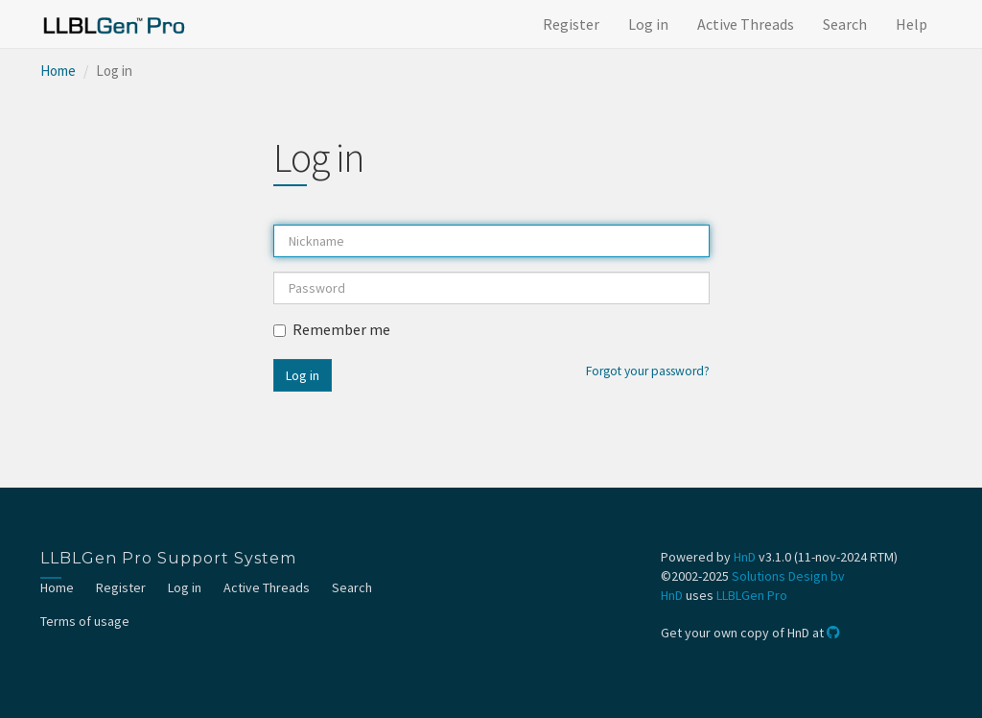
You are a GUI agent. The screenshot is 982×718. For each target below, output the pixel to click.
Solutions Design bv (788, 576)
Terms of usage (84, 621)
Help (911, 24)
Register (571, 24)
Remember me (331, 329)
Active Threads (745, 24)
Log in (648, 24)
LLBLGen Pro (751, 595)
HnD (745, 556)
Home (58, 70)
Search (845, 24)
